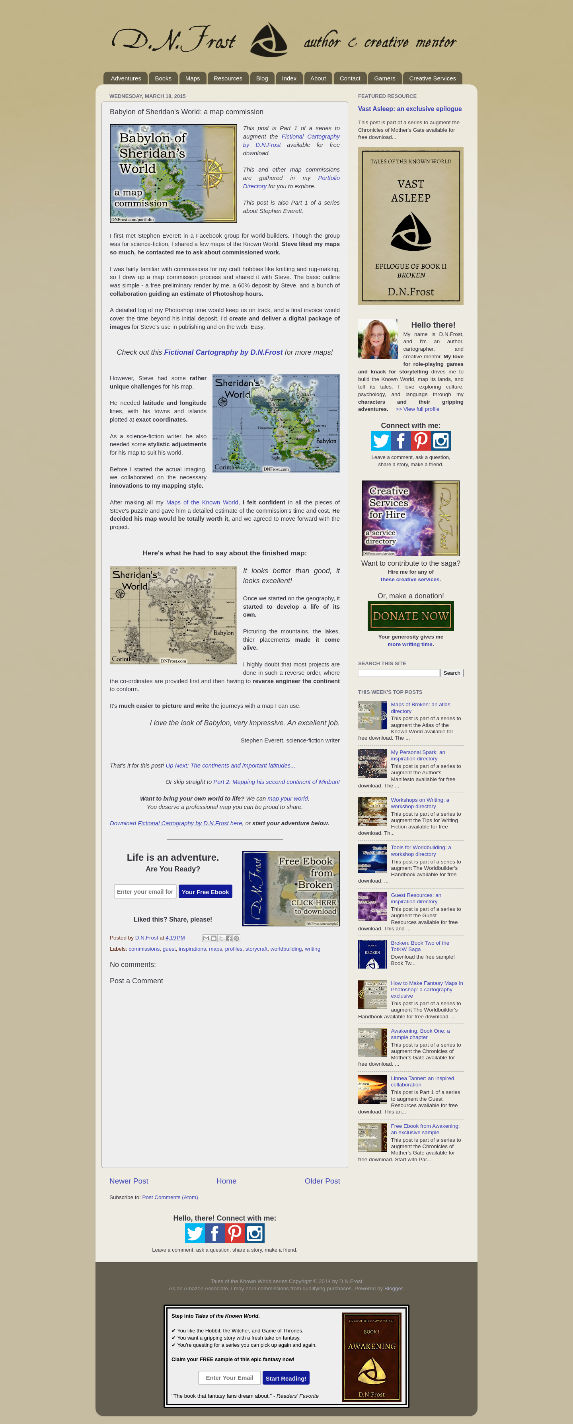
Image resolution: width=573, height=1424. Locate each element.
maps (215, 949)
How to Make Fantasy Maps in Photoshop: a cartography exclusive (427, 989)
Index (289, 78)
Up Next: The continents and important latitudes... (231, 765)
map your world (287, 798)
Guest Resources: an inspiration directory (416, 898)
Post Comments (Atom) (170, 1197)
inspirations (192, 949)
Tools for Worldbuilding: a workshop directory (421, 850)
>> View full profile (418, 409)
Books (163, 78)
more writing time (410, 644)
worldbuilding (286, 949)
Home (226, 1181)
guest (169, 949)
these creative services (410, 579)
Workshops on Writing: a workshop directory (420, 803)
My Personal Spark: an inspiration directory (418, 755)
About (318, 78)
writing (312, 949)
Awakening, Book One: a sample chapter (420, 1034)
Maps (192, 78)
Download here (176, 823)
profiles (234, 949)
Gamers (384, 78)
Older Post (322, 1181)
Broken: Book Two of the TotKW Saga (420, 946)
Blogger (393, 1288)
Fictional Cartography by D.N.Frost (223, 352)
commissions (144, 949)
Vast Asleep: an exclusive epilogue (410, 108)
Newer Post (128, 1181)
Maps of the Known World (202, 502)
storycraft (257, 949)
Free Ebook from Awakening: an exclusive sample (425, 1129)
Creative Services (432, 78)
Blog (262, 78)
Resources (228, 78)
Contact (350, 78)
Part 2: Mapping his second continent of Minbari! (276, 782)
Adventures (126, 78)
